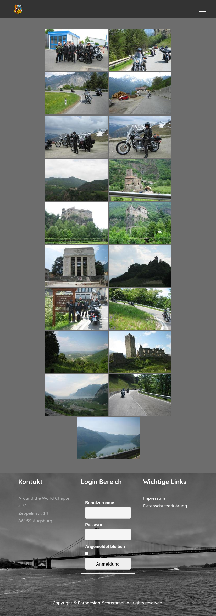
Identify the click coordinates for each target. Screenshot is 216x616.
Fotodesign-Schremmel (101, 602)
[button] (11, 604)
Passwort (94, 525)
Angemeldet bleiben (105, 546)
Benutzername (99, 502)
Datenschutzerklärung (165, 506)
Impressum (154, 498)
